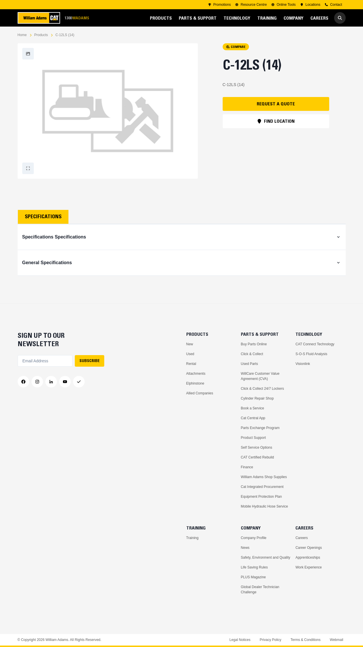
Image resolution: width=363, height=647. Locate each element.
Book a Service (252, 408)
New (189, 344)
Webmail (336, 640)
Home (22, 35)
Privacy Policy (270, 640)
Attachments (196, 374)
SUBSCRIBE (89, 360)
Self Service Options (256, 447)
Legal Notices (240, 640)
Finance (247, 467)
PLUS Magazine (253, 577)
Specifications (43, 216)
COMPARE (235, 46)
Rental (191, 364)
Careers (301, 538)
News (245, 548)
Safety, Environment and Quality (265, 557)
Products (41, 35)
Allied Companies (199, 393)
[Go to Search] (340, 18)
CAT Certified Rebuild (257, 457)
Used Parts (249, 364)
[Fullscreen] (28, 53)
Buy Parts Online (254, 344)
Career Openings (308, 548)
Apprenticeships (307, 557)
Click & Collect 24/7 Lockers (262, 389)
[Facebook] (23, 381)
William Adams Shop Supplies (264, 477)
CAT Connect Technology (314, 344)
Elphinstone (195, 383)
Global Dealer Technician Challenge (260, 589)
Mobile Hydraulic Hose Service (264, 506)
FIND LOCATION (276, 121)
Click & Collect (252, 354)
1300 (77, 18)
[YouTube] (65, 381)
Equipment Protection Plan (261, 497)
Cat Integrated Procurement (262, 487)
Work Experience (308, 567)
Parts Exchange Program (260, 428)
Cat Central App (253, 418)
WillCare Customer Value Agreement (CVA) (260, 376)
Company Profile (254, 538)
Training (192, 538)
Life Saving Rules (254, 567)
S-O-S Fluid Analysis (311, 354)
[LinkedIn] (51, 381)
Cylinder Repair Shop (257, 398)
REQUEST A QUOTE (276, 104)
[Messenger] (79, 381)
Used (190, 354)
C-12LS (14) (64, 35)
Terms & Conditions (306, 640)
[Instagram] (37, 381)
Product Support (253, 438)
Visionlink (302, 364)
